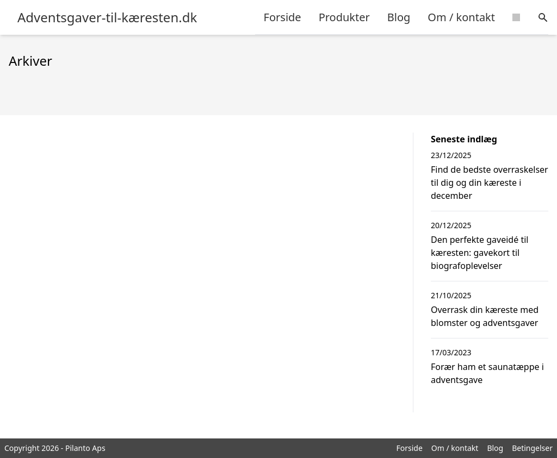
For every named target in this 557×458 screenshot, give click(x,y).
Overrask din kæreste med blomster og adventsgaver (485, 316)
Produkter (344, 17)
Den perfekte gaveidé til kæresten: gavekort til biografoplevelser (479, 253)
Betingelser (532, 448)
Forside (282, 17)
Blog (399, 17)
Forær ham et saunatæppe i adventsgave (487, 373)
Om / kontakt (461, 17)
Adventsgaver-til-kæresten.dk (107, 17)
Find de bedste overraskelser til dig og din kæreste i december (489, 183)
